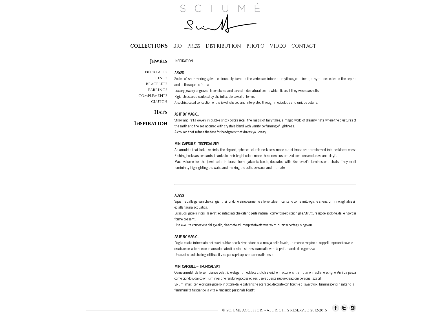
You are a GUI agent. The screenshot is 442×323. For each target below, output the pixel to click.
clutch (159, 101)
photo (255, 46)
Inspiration (150, 123)
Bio (177, 46)
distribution (223, 46)
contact (303, 46)
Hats (160, 112)
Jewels (158, 61)
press (193, 46)
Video (278, 46)
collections (149, 46)
